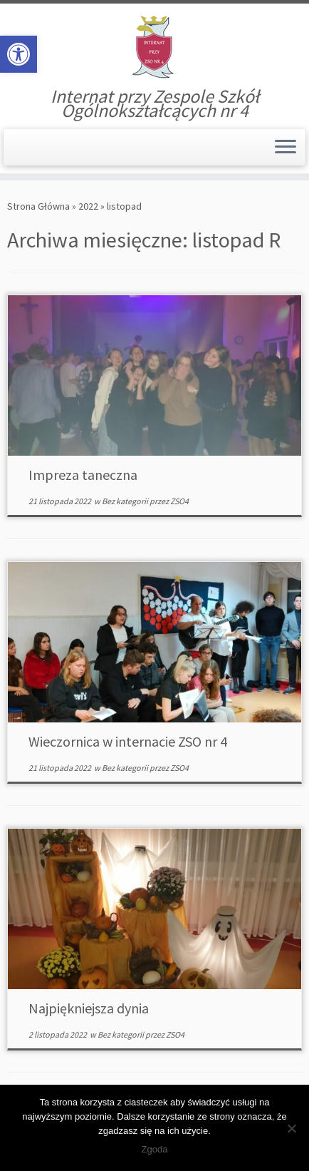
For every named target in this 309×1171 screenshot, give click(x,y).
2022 (88, 206)
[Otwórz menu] (285, 147)
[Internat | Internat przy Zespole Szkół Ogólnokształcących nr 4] (154, 46)
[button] (18, 54)
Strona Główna (38, 206)
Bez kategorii (126, 501)
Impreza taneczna (82, 475)
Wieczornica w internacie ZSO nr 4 (127, 741)
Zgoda (155, 1149)
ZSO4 (179, 501)
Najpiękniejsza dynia (88, 1008)
